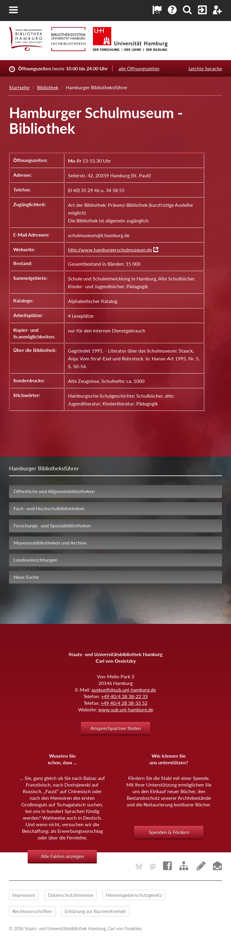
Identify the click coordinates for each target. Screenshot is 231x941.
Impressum (23, 895)
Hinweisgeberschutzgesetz (134, 895)
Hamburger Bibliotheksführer (44, 468)
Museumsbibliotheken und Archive (50, 542)
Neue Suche (26, 577)
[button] (13, 9)
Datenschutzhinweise (70, 895)
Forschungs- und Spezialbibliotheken (52, 525)
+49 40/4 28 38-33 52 (124, 703)
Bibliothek (47, 87)
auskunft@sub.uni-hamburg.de (123, 689)
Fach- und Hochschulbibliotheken (49, 508)
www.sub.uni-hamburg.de (125, 709)
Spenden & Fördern (169, 832)
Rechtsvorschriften (32, 911)
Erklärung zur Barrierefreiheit (95, 911)
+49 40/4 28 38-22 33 (124, 696)
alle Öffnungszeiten (139, 68)
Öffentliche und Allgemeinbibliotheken (54, 491)
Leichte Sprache (205, 68)
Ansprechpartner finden (116, 728)
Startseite (19, 87)
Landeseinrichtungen (35, 560)
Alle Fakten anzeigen (62, 856)
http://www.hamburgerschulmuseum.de (110, 249)
